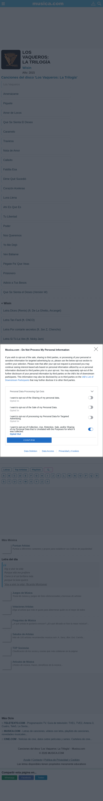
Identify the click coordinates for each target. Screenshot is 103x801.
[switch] (90, 397)
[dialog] (51, 400)
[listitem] (51, 391)
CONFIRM (29, 440)
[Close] (97, 350)
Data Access (48, 451)
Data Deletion (30, 451)
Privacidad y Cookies (69, 451)
